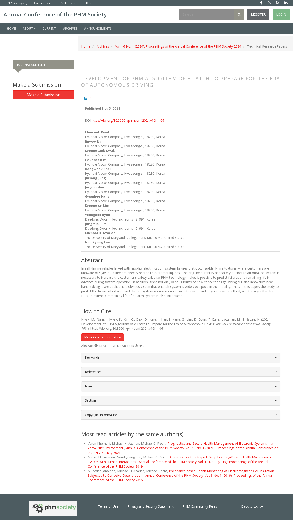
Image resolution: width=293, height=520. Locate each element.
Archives (70, 28)
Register (258, 14)
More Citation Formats (102, 337)
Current (49, 28)
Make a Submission (43, 94)
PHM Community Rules (200, 506)
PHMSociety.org (17, 3)
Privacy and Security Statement (151, 506)
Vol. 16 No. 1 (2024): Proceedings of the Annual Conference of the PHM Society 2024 (178, 46)
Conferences (42, 3)
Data (89, 3)
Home (11, 28)
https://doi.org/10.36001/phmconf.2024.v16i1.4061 (129, 120)
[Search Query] (206, 14)
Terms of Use (108, 506)
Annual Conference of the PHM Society (55, 14)
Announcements (98, 28)
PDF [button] (90, 98)
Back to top (252, 506)
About (29, 28)
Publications (67, 3)
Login (281, 14)
